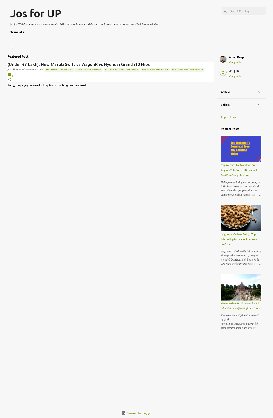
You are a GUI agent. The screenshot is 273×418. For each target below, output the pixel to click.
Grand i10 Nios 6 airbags (89, 70)
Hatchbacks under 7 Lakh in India (121, 70)
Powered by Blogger (136, 413)
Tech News (16, 47)
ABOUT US (60, 47)
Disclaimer (108, 47)
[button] (9, 79)
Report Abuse (229, 117)
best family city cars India (59, 70)
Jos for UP (35, 13)
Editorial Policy (84, 47)
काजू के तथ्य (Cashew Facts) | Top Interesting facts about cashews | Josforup (239, 239)
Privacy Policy (131, 47)
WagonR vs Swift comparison (187, 70)
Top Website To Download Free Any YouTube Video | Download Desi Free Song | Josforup (239, 170)
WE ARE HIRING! (38, 47)
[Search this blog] (247, 11)
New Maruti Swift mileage (155, 70)
